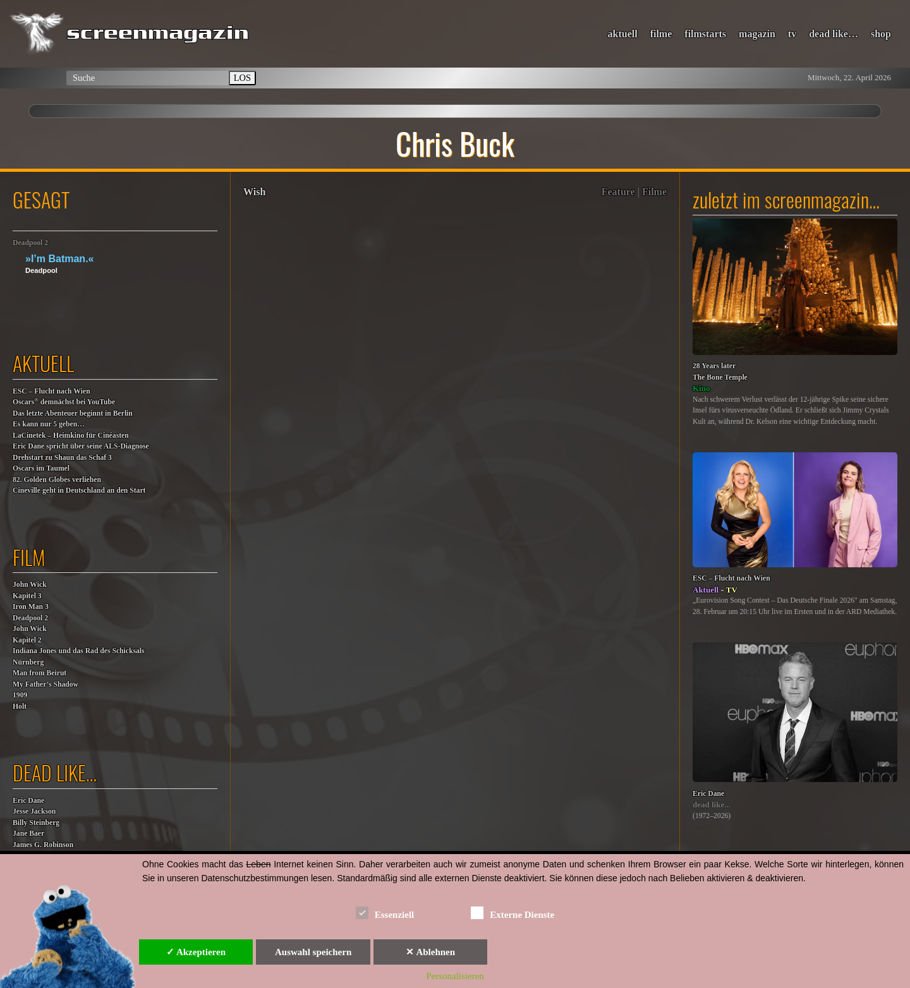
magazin (757, 33)
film (29, 557)
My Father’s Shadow (45, 684)
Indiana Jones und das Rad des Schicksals (79, 651)
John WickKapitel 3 (30, 590)
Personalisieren (455, 976)
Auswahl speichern (313, 952)
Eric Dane (28, 801)
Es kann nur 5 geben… (49, 424)
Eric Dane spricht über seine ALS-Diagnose (81, 446)
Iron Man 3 (31, 607)
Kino (701, 388)
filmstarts (705, 33)
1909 (20, 695)
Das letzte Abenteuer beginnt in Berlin (73, 413)
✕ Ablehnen (430, 952)
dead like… (833, 33)
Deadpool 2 (30, 243)
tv (792, 33)
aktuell (623, 33)
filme (661, 33)
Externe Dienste (512, 912)
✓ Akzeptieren (196, 952)
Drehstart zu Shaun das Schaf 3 (62, 458)
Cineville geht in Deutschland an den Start (79, 490)
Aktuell (706, 589)
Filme (654, 191)
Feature (618, 191)
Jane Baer (28, 833)
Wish (254, 191)
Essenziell (385, 912)
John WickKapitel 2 (30, 634)
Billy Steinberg (36, 823)
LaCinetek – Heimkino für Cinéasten (71, 435)
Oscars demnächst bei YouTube (64, 401)
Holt (20, 706)
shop (881, 33)
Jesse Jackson (34, 811)
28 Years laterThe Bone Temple (720, 372)
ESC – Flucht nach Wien (51, 391)
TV (731, 589)
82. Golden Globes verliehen (57, 480)
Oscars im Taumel (41, 468)
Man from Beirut (39, 673)
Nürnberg (28, 662)
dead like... (712, 804)
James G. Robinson (43, 845)
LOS (242, 78)
